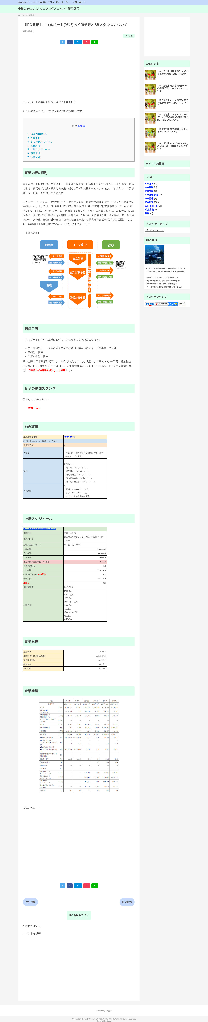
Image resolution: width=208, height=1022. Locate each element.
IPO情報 (149, 198)
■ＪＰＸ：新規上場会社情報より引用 (39, 529)
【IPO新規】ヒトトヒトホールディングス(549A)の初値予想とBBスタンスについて (173, 117)
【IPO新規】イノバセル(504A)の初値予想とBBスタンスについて (172, 146)
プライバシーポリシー (59, 2)
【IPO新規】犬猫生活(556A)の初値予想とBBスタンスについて (172, 74)
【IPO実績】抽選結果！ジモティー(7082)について (172, 130)
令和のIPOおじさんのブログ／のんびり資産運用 (48, 8)
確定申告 (149, 209)
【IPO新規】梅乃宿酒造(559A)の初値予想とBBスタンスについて (172, 88)
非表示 (81, 126)
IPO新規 (129, 36)
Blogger (149, 183)
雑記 (147, 213)
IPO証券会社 (151, 194)
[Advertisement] (79, 68)
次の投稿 (30, 902)
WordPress (151, 206)
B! (78, 42)
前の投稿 (127, 902)
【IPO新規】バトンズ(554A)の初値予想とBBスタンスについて (172, 103)
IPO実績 (149, 191)
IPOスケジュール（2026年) (32, 2)
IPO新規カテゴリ (79, 915)
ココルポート (70, 437)
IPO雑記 (149, 187)
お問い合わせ (79, 2)
